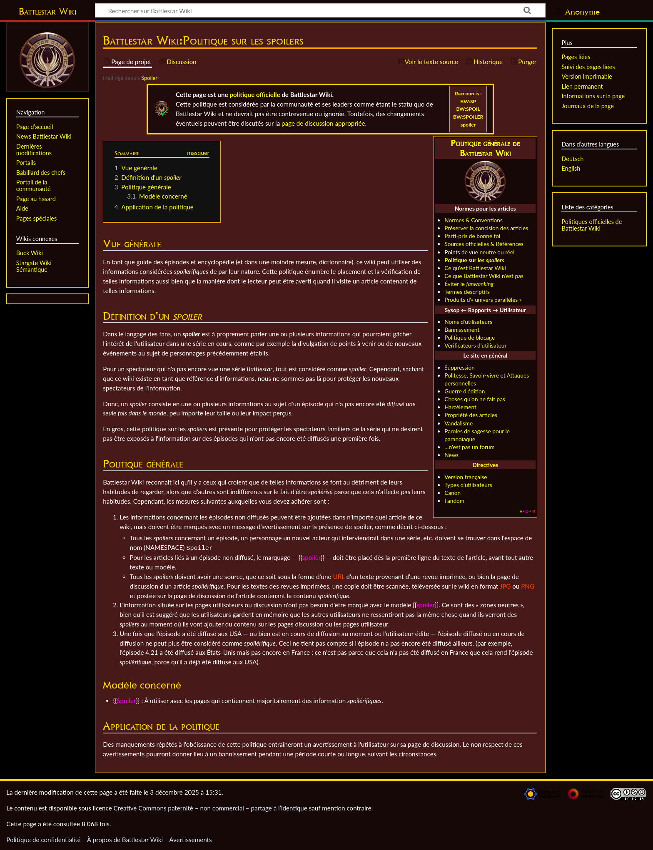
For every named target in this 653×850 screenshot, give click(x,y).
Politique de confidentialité (43, 839)
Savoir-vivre (484, 375)
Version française (465, 476)
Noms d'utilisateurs (468, 321)
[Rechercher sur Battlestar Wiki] (320, 10)
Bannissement (461, 329)
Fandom (454, 500)
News (451, 454)
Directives (485, 464)
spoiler (468, 125)
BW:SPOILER (468, 117)
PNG (527, 585)
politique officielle (254, 94)
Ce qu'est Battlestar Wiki (475, 267)
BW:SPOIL (468, 109)
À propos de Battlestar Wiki (125, 839)
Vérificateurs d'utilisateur (475, 345)
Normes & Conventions (473, 220)
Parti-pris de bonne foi (472, 235)
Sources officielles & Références (483, 243)
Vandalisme (458, 423)
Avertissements (190, 839)
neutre (487, 252)
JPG (505, 585)
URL (338, 575)
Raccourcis (467, 93)
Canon (452, 492)
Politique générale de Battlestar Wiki (485, 148)
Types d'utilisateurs (468, 484)
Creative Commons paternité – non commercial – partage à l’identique (210, 807)
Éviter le (468, 283)
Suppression (459, 367)
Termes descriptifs (467, 291)
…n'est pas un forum (469, 446)
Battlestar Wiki (47, 11)
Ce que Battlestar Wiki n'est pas (483, 275)
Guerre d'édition (464, 391)
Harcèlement (460, 406)
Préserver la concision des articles (486, 227)
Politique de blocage (469, 337)
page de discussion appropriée (323, 123)
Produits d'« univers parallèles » (482, 299)
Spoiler (149, 78)
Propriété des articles (470, 414)
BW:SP (468, 101)
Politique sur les (474, 259)
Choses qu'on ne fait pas (474, 399)
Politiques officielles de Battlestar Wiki (591, 225)
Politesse (455, 375)
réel (509, 252)
